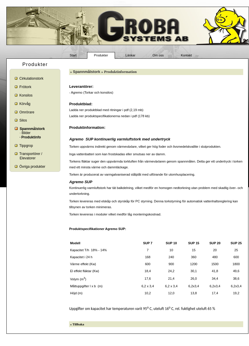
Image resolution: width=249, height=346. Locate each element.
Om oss (158, 55)
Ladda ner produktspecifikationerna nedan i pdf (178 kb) (109, 116)
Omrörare (26, 112)
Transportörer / (30, 154)
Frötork (25, 87)
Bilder (25, 133)
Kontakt (186, 55)
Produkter (101, 55)
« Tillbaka (77, 324)
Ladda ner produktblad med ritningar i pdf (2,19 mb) (106, 110)
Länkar (130, 55)
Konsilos (26, 95)
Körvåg (24, 104)
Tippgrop (26, 146)
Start (73, 55)
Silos (23, 120)
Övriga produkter (32, 167)
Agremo (76, 92)
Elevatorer (28, 158)
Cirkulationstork (31, 78)
